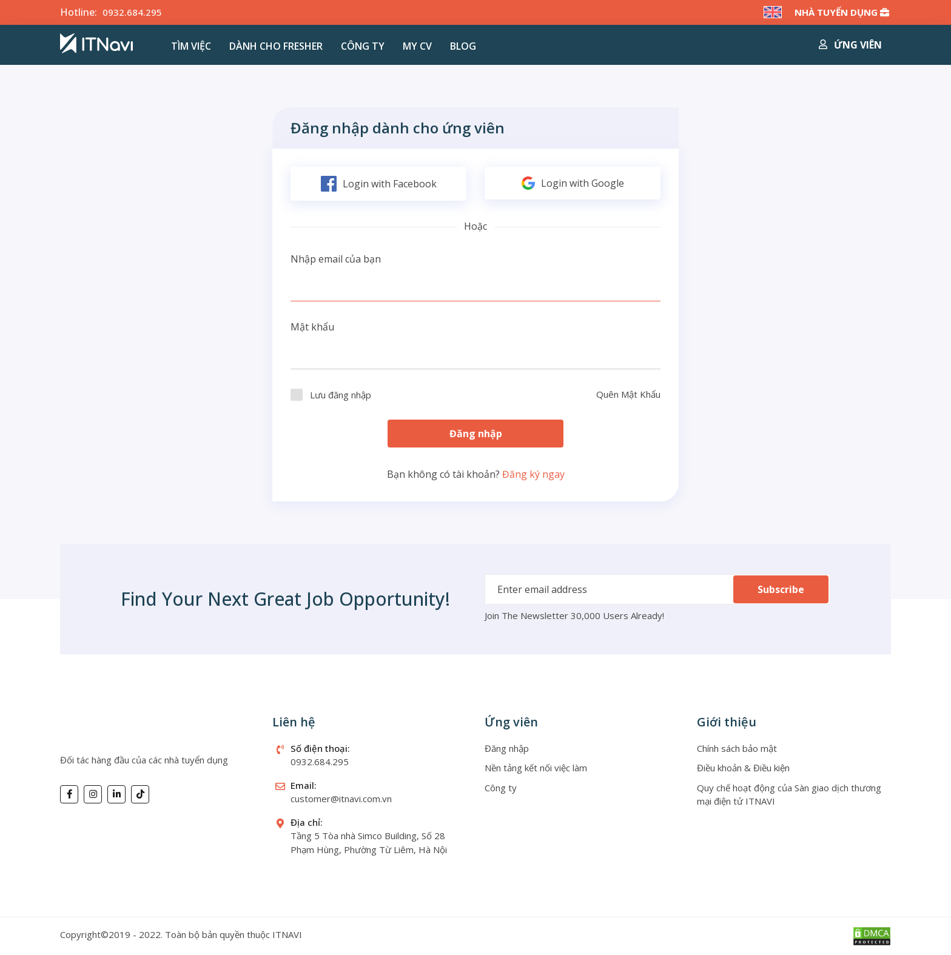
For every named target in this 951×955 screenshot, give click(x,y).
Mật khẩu (312, 326)
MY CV (417, 46)
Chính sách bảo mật (737, 748)
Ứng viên (850, 45)
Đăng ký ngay (533, 474)
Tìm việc (191, 46)
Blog (463, 46)
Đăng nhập (475, 433)
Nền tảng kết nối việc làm (536, 768)
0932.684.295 (132, 12)
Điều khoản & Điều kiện (743, 768)
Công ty (363, 46)
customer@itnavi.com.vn (341, 798)
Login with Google (573, 183)
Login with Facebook (379, 184)
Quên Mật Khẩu (628, 394)
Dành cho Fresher (276, 46)
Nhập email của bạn (336, 259)
